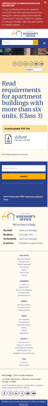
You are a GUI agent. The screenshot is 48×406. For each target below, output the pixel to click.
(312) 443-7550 (26, 234)
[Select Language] (35, 69)
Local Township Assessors (12, 385)
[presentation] (22, 190)
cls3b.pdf (21, 137)
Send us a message (28, 230)
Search (24, 176)
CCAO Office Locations (34, 385)
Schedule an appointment (31, 243)
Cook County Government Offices (15, 388)
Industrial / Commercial (19, 154)
